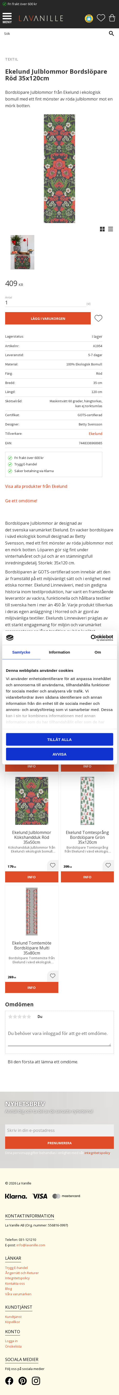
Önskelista (13, 1346)
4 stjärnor (24, 1016)
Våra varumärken (18, 1294)
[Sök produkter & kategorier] (58, 33)
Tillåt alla (59, 739)
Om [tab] (98, 652)
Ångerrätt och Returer (22, 1273)
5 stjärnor (28, 1016)
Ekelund (95, 433)
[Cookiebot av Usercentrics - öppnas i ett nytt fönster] (90, 637)
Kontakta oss (15, 1283)
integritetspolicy (97, 1152)
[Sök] (111, 33)
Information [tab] (59, 652)
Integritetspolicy (17, 1278)
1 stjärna (10, 1016)
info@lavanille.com (30, 1245)
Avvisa (59, 754)
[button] (8, 17)
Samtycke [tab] (21, 652)
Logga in (11, 1341)
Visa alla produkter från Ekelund (36, 486)
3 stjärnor (19, 1016)
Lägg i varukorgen (48, 318)
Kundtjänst (13, 1316)
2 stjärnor (15, 1016)
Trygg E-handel (16, 1267)
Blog (8, 1288)
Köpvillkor (12, 1321)
